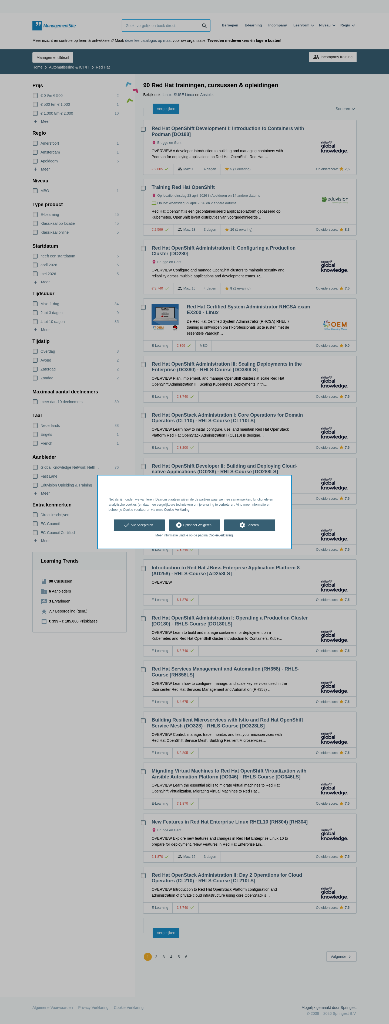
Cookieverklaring (221, 535)
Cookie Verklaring (176, 510)
